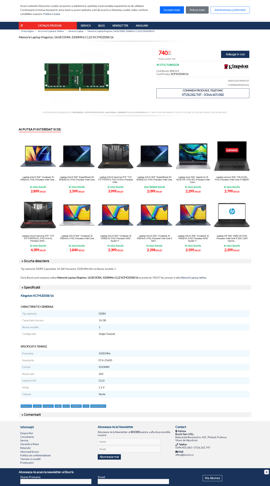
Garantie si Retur (29, 444)
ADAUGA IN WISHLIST (238, 80)
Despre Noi (26, 433)
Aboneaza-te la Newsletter (115, 427)
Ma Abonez (212, 478)
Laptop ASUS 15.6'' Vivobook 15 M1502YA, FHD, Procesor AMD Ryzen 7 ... (115, 238)
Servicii (86, 25)
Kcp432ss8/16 (98, 406)
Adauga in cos (235, 54)
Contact (180, 427)
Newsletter (120, 25)
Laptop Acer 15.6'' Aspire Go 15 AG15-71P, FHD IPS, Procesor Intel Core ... (193, 179)
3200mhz (76, 406)
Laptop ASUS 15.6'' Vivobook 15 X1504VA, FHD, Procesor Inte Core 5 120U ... (154, 238)
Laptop (37, 406)
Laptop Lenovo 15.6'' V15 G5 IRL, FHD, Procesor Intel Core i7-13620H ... (232, 179)
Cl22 (86, 406)
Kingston (48, 406)
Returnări (25, 447)
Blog (101, 25)
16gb (58, 406)
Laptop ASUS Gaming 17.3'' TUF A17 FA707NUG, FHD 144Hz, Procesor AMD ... (38, 238)
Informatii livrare (29, 451)
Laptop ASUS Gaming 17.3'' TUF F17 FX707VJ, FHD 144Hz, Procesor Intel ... (115, 179)
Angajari (142, 25)
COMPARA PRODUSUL (238, 85)
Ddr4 (66, 406)
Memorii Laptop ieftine (193, 277)
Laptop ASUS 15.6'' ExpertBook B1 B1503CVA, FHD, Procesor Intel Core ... (77, 179)
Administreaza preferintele (230, 9)
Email (101, 477)
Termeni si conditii (30, 459)
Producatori (27, 462)
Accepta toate (172, 9)
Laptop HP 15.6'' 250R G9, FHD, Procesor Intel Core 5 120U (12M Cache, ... (231, 238)
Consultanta (27, 436)
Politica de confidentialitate (35, 455)
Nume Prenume (30, 477)
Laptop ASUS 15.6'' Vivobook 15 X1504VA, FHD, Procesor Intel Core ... (77, 238)
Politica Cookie (51, 13)
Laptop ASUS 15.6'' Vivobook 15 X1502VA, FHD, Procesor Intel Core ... (38, 178)
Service (24, 440)
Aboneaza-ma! (109, 457)
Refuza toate (197, 9)
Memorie (26, 406)
